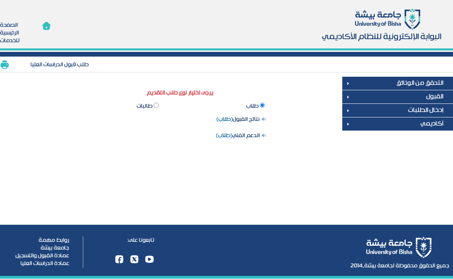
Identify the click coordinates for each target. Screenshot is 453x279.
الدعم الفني (246, 135)
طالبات (145, 106)
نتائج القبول (246, 119)
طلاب (253, 106)
